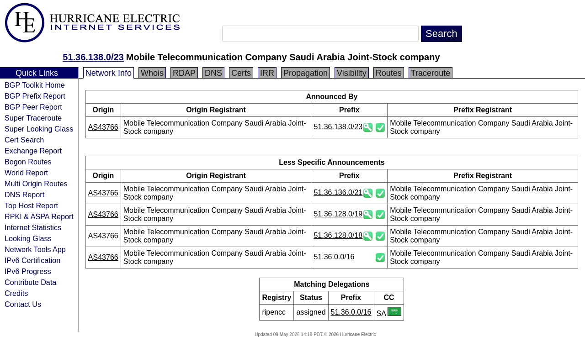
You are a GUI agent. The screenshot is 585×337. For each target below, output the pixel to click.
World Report (26, 172)
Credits (16, 293)
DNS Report (24, 194)
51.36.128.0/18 (338, 235)
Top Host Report (31, 205)
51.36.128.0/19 (338, 214)
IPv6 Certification (32, 260)
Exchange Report (33, 151)
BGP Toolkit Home (35, 85)
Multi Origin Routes (36, 183)
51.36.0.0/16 (334, 257)
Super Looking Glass (39, 129)
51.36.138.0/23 (93, 57)
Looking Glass (28, 238)
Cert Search (24, 140)
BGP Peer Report (33, 107)
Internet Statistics (33, 227)
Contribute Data (30, 282)
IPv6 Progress (28, 271)
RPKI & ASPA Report (39, 216)
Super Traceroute (33, 118)
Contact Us (23, 304)
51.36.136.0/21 (338, 192)
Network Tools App (35, 249)
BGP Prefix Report (35, 96)
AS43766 (103, 127)
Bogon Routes (28, 162)
